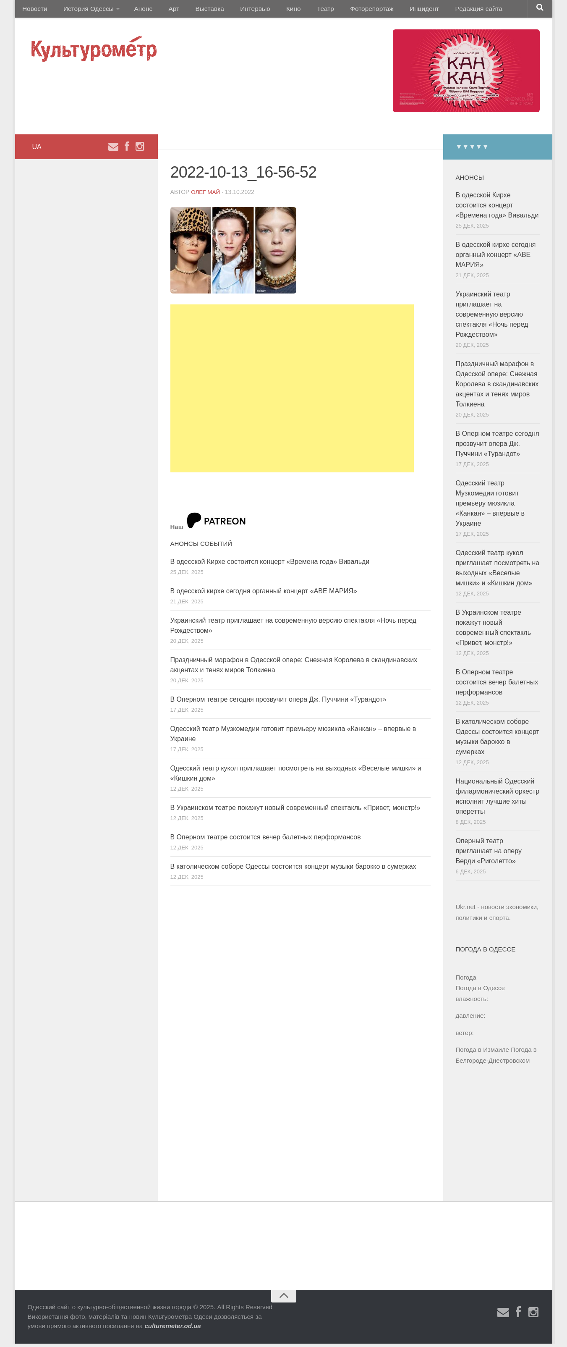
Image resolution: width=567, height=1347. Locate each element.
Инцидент (395, 10)
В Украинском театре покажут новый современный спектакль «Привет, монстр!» (295, 811)
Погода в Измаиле (482, 1053)
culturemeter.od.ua (172, 1329)
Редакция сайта (446, 10)
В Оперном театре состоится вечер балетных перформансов (265, 840)
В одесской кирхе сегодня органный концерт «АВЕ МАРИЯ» (263, 594)
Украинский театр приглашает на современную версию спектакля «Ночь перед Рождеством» (492, 317)
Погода (466, 980)
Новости (34, 10)
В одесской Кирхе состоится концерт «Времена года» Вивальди (270, 565)
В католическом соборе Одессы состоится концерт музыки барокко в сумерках (293, 869)
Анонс (137, 10)
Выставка (197, 10)
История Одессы (84, 10)
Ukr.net (466, 910)
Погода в (480, 991)
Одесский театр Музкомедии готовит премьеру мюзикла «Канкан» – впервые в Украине (490, 506)
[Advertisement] (292, 392)
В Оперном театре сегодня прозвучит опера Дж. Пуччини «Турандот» (278, 702)
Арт (164, 10)
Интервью (239, 10)
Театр (302, 10)
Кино (274, 10)
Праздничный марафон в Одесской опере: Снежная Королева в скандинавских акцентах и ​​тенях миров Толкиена (497, 387)
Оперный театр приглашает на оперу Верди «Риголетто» (489, 854)
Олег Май (206, 195)
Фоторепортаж (345, 10)
